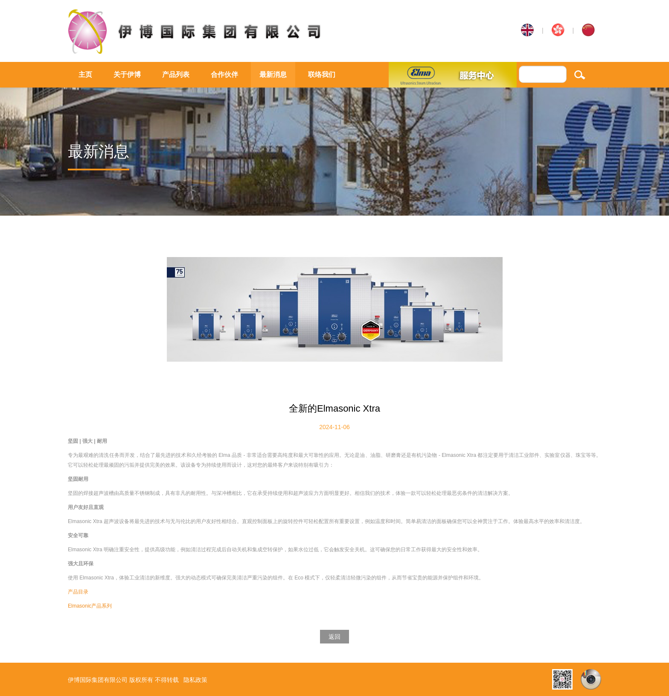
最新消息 (273, 74)
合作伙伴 (224, 74)
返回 (334, 636)
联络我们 (321, 74)
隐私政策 (195, 679)
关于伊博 (127, 74)
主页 (85, 74)
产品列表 (175, 74)
